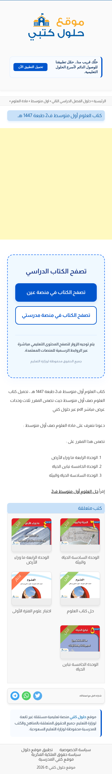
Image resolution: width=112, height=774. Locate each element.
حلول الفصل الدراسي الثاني (71, 101)
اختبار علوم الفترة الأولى (31, 610)
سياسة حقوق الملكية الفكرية (56, 754)
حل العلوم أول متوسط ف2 (74, 491)
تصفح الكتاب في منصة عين (56, 292)
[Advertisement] (56, 184)
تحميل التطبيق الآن (30, 67)
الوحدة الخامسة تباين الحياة (80, 666)
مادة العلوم (19, 101)
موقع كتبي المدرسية (56, 759)
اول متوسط (40, 101)
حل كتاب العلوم (80, 610)
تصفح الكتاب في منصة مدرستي (56, 315)
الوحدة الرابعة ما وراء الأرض (31, 559)
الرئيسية (99, 101)
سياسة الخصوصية (75, 749)
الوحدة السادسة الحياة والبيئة (80, 559)
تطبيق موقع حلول (37, 749)
